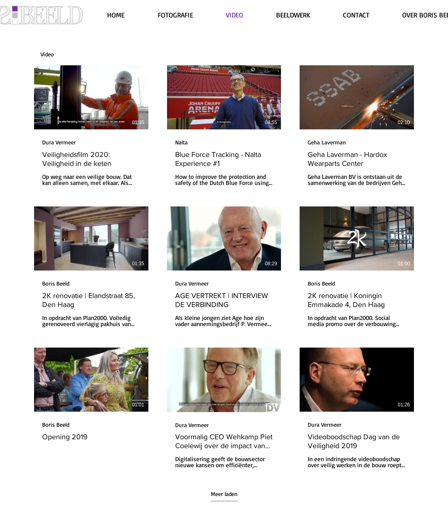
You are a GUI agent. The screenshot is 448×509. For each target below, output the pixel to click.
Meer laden (224, 493)
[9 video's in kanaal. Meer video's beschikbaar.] (224, 267)
